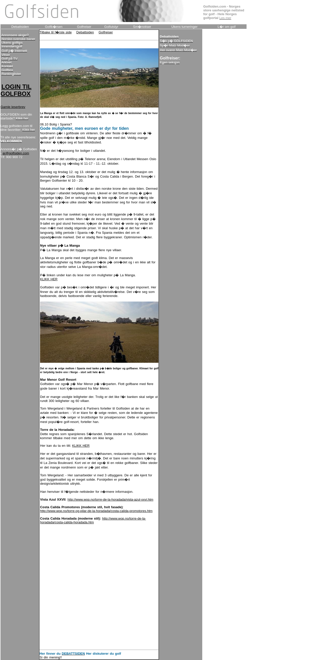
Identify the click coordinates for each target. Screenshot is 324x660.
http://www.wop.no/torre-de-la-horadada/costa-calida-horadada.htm (93, 520)
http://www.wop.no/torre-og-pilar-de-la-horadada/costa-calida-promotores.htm (96, 511)
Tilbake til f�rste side (55, 32)
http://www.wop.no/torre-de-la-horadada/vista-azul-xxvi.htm (110, 499)
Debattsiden (85, 32)
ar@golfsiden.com (16, 153)
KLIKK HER (48, 279)
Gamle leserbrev (13, 107)
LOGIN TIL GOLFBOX (16, 90)
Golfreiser (105, 32)
